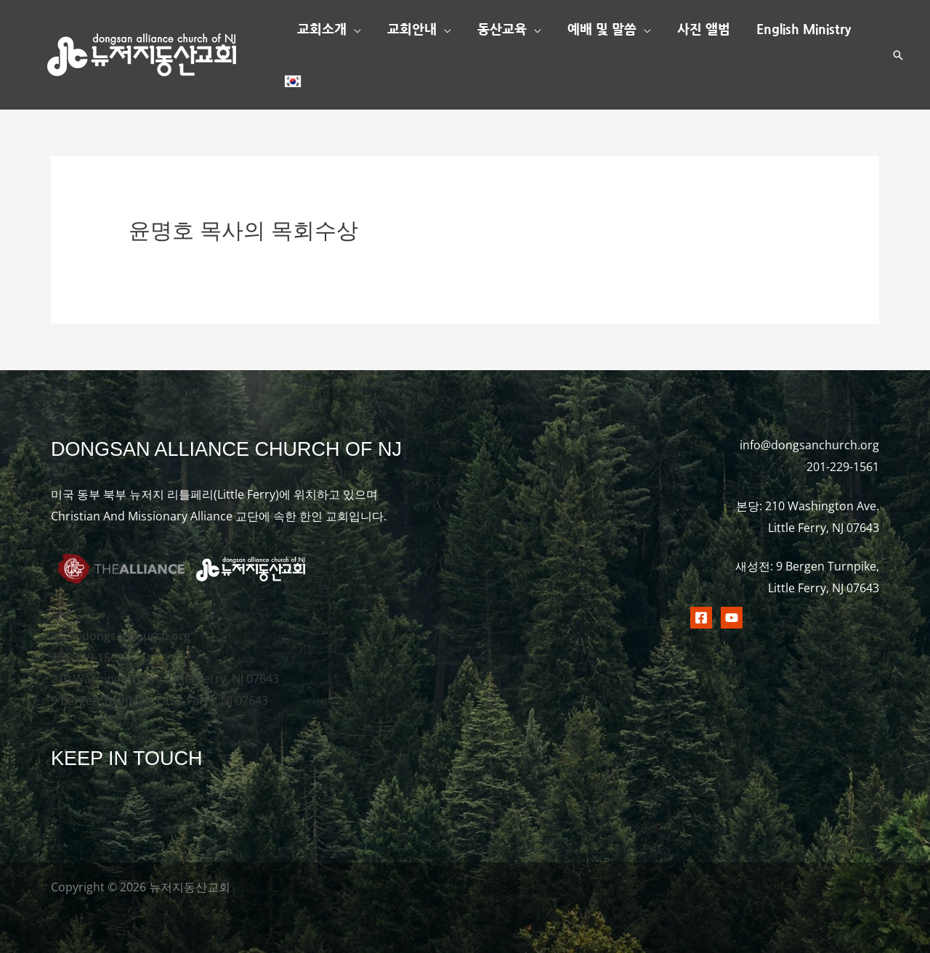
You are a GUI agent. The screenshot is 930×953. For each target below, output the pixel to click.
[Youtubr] (732, 618)
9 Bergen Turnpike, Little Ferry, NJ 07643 (159, 700)
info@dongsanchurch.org (120, 636)
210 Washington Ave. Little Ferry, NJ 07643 (165, 679)
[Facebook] (701, 618)
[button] (354, 29)
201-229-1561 (87, 658)
